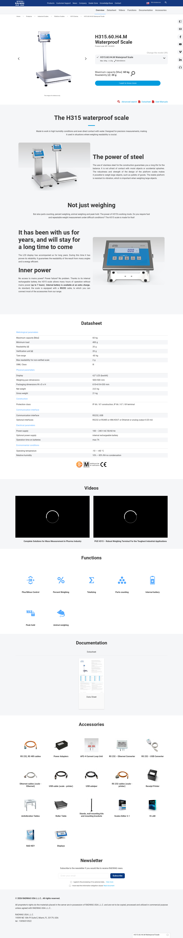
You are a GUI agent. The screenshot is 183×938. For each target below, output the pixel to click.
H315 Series (74, 16)
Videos (122, 10)
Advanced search (129, 102)
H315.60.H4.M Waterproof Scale (94, 16)
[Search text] (157, 2)
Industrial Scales (43, 16)
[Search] (166, 2)
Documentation (146, 10)
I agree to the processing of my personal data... (89, 882)
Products (29, 16)
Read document (109, 886)
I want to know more (127, 83)
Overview (100, 10)
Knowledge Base (106, 3)
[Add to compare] (167, 935)
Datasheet (111, 10)
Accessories (160, 10)
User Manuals (161, 102)
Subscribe (117, 876)
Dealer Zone (93, 3)
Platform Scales (59, 16)
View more (109, 882)
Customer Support (63, 3)
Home (18, 16)
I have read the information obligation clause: (93, 886)
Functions (131, 10)
